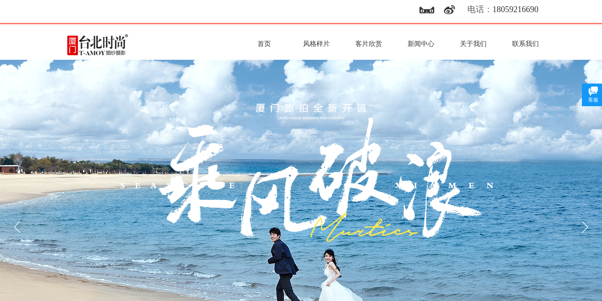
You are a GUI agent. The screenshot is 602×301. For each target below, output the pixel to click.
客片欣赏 (368, 43)
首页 (264, 43)
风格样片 (316, 43)
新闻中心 (421, 43)
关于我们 (473, 43)
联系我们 (525, 43)
